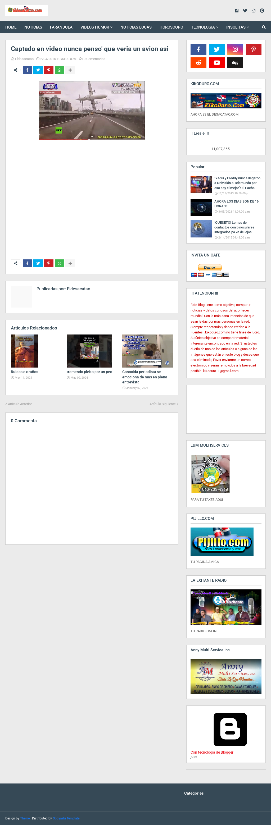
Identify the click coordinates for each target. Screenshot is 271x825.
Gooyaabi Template (66, 818)
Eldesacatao (24, 59)
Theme (25, 818)
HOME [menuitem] (10, 27)
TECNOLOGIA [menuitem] (203, 27)
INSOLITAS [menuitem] (236, 27)
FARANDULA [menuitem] (61, 27)
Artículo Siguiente (163, 404)
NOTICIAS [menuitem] (33, 27)
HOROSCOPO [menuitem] (171, 27)
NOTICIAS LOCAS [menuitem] (136, 27)
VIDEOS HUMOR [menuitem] (94, 27)
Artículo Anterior (20, 404)
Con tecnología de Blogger (230, 750)
